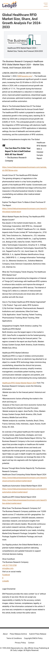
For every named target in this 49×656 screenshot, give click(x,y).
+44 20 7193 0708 (9, 565)
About (5, 634)
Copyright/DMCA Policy (33, 638)
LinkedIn (5, 581)
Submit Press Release (37, 634)
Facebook (6, 575)
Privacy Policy (20, 643)
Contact (31, 643)
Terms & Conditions (14, 638)
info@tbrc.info (7, 568)
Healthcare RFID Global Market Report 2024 (19, 383)
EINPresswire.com (25, 76)
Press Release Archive (18, 634)
